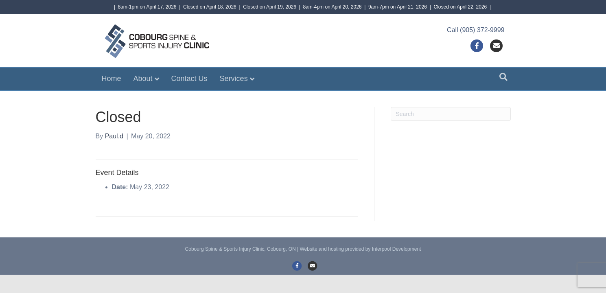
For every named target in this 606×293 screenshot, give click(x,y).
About (143, 78)
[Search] (503, 77)
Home (111, 78)
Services (234, 78)
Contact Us (189, 78)
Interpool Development (396, 249)
